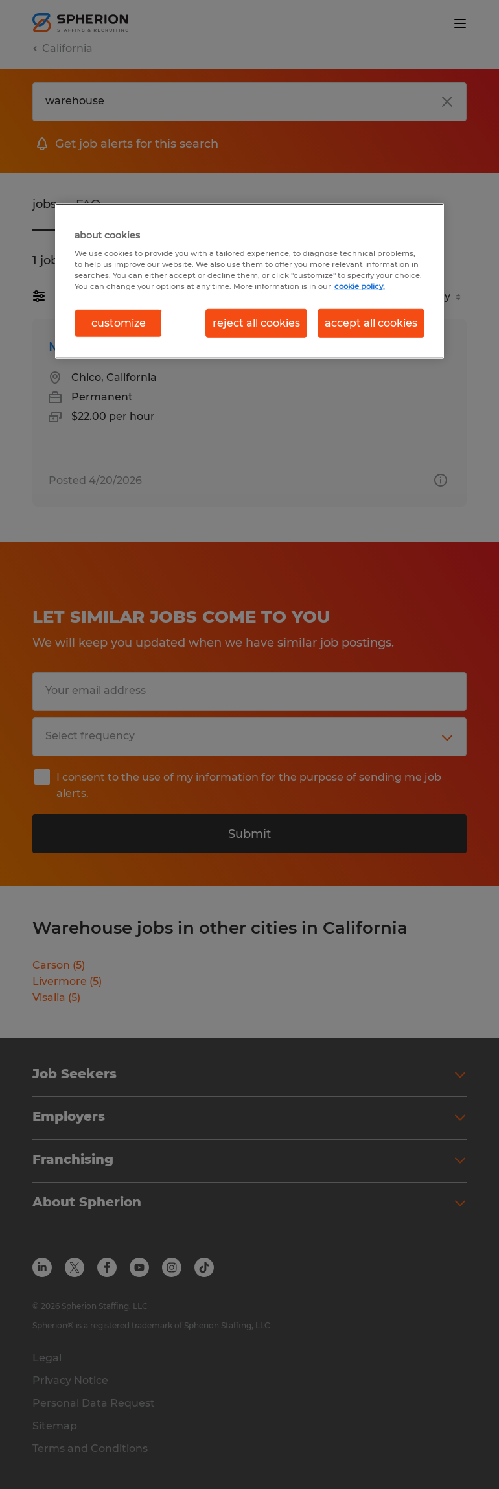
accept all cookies (371, 322)
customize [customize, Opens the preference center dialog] (118, 322)
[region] (249, 280)
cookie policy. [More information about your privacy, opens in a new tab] (359, 286)
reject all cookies (256, 322)
